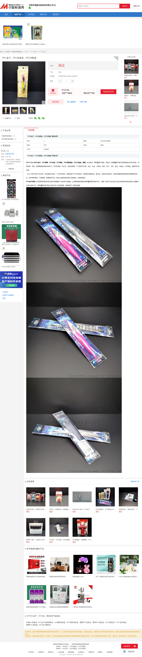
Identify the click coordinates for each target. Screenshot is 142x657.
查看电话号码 (108, 92)
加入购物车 (71, 102)
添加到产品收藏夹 (8, 295)
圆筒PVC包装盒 (98, 622)
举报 (17, 118)
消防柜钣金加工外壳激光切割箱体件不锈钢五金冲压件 (43, 576)
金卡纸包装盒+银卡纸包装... (10, 199)
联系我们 (41, 652)
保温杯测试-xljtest (78, 576)
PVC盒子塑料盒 (45, 625)
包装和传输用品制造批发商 (80, 644)
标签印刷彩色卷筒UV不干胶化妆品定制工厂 (40, 607)
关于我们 (31, 652)
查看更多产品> (135, 481)
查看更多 (11, 169)
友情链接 (110, 652)
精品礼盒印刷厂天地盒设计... (11, 244)
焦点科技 (73, 654)
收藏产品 (7, 118)
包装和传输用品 (17, 52)
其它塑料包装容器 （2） (9, 139)
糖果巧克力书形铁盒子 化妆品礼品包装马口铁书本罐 (42, 44)
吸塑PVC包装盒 (32, 625)
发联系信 (55, 102)
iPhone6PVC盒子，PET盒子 (132, 116)
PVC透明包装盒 (72, 622)
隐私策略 (71, 652)
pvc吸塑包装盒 (60, 622)
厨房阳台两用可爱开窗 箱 (57, 576)
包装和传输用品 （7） (9, 136)
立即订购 (83, 102)
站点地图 (61, 652)
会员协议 (81, 652)
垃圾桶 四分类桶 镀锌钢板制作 (59, 607)
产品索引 (5, 292)
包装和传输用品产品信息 (61, 644)
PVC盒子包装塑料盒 (45, 622)
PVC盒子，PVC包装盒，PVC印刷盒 (74, 646)
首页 (1, 52)
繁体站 (100, 652)
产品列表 (7, 52)
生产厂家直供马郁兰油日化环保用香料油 (108, 576)
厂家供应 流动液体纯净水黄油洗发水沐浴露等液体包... (90, 607)
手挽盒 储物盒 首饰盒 (8, 267)
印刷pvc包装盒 (31, 622)
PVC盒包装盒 (122, 622)
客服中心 (51, 652)
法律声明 (91, 652)
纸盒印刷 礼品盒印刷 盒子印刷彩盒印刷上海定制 (17, 44)
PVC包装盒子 (110, 622)
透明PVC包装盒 (85, 622)
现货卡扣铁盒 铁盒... (8, 222)
